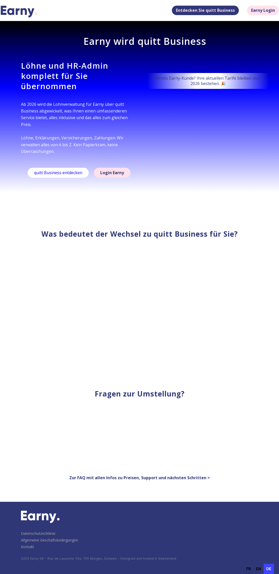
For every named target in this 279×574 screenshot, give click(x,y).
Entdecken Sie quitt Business (205, 10)
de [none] (268, 569)
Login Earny (112, 172)
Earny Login (263, 10)
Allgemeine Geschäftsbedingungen (49, 540)
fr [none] (248, 569)
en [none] (258, 569)
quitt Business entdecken (58, 172)
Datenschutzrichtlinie (38, 533)
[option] (248, 569)
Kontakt (27, 546)
